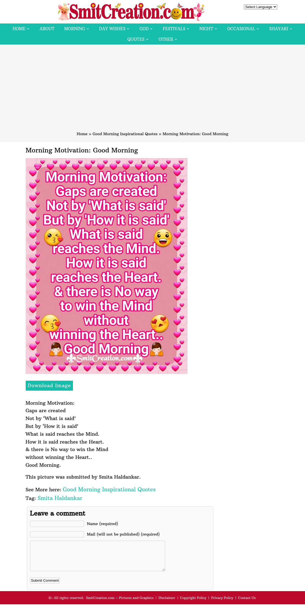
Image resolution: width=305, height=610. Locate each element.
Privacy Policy (222, 603)
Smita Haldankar (60, 498)
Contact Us (247, 603)
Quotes (136, 39)
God (144, 28)
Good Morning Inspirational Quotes (125, 133)
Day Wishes (112, 28)
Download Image (49, 385)
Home (18, 28)
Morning (74, 28)
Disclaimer (167, 603)
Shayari (278, 28)
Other (166, 39)
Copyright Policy (193, 603)
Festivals (174, 28)
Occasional (241, 28)
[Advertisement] (153, 90)
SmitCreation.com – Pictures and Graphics (120, 603)
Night (206, 28)
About (46, 28)
